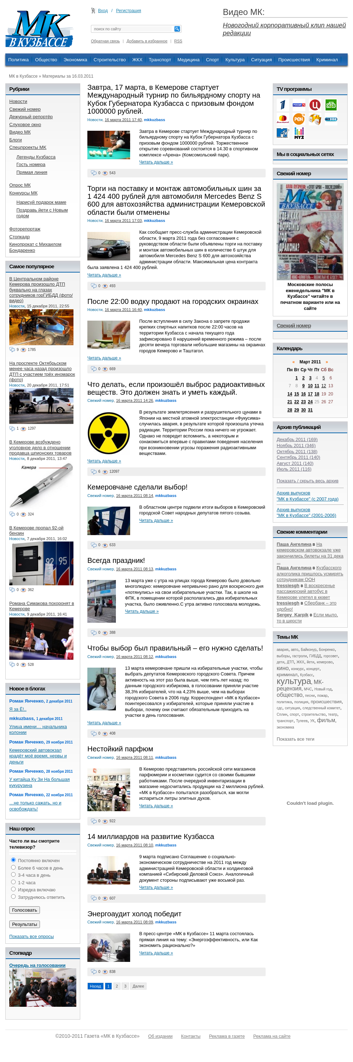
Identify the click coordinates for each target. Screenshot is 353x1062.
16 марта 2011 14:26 (134, 400)
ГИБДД (315, 656)
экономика (285, 727)
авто (294, 650)
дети (280, 662)
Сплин (282, 714)
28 (289, 410)
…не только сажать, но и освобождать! (35, 806)
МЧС (308, 689)
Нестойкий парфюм (120, 749)
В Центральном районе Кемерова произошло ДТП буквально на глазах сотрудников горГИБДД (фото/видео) (41, 289)
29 (296, 410)
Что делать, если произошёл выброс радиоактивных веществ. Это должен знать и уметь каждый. (176, 388)
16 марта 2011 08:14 (134, 495)
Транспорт (160, 59)
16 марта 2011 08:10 (134, 845)
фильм (326, 720)
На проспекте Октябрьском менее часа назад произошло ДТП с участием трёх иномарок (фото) (42, 371)
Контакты (190, 1036)
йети (310, 662)
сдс (279, 708)
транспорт (285, 721)
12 (323, 385)
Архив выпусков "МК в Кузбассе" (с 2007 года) (308, 496)
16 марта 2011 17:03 (123, 220)
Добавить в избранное (147, 41)
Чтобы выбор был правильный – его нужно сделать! (175, 648)
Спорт (212, 59)
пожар (322, 696)
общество (290, 695)
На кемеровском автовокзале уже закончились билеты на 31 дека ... (310, 553)
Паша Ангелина (294, 544)
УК (312, 721)
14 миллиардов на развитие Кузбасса (150, 836)
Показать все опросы (31, 936)
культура (294, 681)
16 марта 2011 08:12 (134, 656)
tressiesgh (288, 585)
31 (310, 410)
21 (289, 401)
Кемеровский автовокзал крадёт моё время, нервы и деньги (38, 756)
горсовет (330, 656)
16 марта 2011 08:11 (134, 757)
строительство (314, 714)
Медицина (189, 59)
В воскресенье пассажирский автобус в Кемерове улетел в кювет (306, 591)
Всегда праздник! (116, 560)
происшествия (326, 701)
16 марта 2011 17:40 (123, 120)
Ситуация (261, 59)
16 (303, 394)
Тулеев (302, 721)
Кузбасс (306, 675)
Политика (18, 59)
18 (316, 394)
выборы (283, 656)
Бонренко (327, 650)
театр (332, 714)
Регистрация (128, 10)
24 (310, 401)
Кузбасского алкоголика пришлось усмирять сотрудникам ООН (310, 573)
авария (282, 650)
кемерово (324, 662)
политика (284, 702)
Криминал (327, 59)
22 (296, 401)
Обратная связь (105, 41)
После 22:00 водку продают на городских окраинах (173, 301)
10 (310, 385)
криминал (287, 674)
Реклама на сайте (271, 1036)
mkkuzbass (154, 120)
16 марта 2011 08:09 (134, 922)
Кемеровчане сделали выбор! (137, 487)
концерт (312, 669)
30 (303, 410)
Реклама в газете (227, 1036)
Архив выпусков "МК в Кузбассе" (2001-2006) (306, 512)
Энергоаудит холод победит (134, 914)
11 (316, 385)
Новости (95, 120)
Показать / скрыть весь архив (307, 480)
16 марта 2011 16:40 (123, 309)
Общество (46, 59)
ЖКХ (137, 59)
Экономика (75, 59)
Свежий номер (100, 400)
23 (303, 401)
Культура (235, 59)
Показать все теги (295, 739)
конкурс (297, 669)
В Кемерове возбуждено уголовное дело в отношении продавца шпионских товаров (40, 447)
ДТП (290, 662)
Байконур (309, 650)
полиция (301, 702)
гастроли (299, 656)
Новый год (323, 689)
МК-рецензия (300, 685)
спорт (294, 714)
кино (283, 668)
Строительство (110, 59)
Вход (103, 10)
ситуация (292, 708)
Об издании (160, 1036)
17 (310, 394)
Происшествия (294, 59)
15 (296, 394)
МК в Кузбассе (23, 76)
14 (289, 394)
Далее (138, 986)
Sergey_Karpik (292, 614)
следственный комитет (321, 708)
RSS (178, 41)
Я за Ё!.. (17, 709)
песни (310, 696)
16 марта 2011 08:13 (134, 569)
